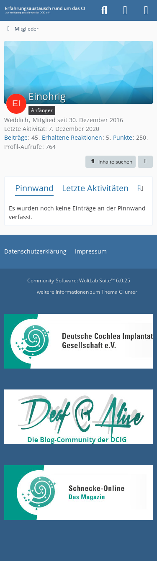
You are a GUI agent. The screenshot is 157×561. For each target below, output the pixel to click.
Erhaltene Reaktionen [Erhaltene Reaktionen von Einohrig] (72, 137)
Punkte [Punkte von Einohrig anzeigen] (122, 137)
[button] (110, 162)
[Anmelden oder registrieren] (125, 10)
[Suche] (104, 10)
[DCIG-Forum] (47, 10)
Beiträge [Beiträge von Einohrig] (16, 137)
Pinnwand (34, 188)
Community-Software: (78, 280)
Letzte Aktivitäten (95, 188)
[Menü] (146, 10)
